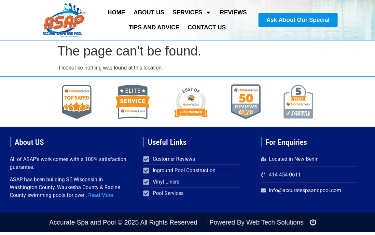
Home (116, 12)
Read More (100, 199)
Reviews (233, 12)
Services (192, 12)
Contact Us (207, 27)
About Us (148, 12)
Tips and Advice (154, 27)
